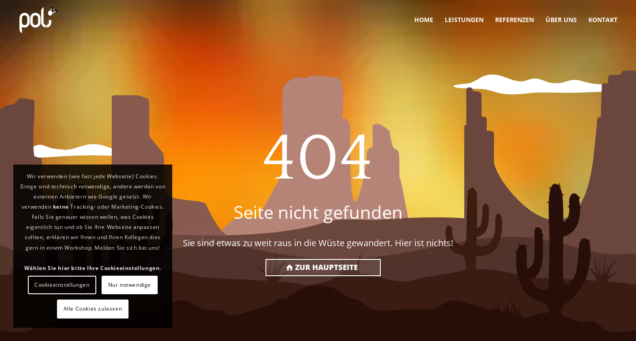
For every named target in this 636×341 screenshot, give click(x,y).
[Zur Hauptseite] (323, 267)
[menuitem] (424, 20)
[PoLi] (38, 20)
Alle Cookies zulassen (93, 308)
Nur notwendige (129, 285)
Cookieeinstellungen (61, 285)
